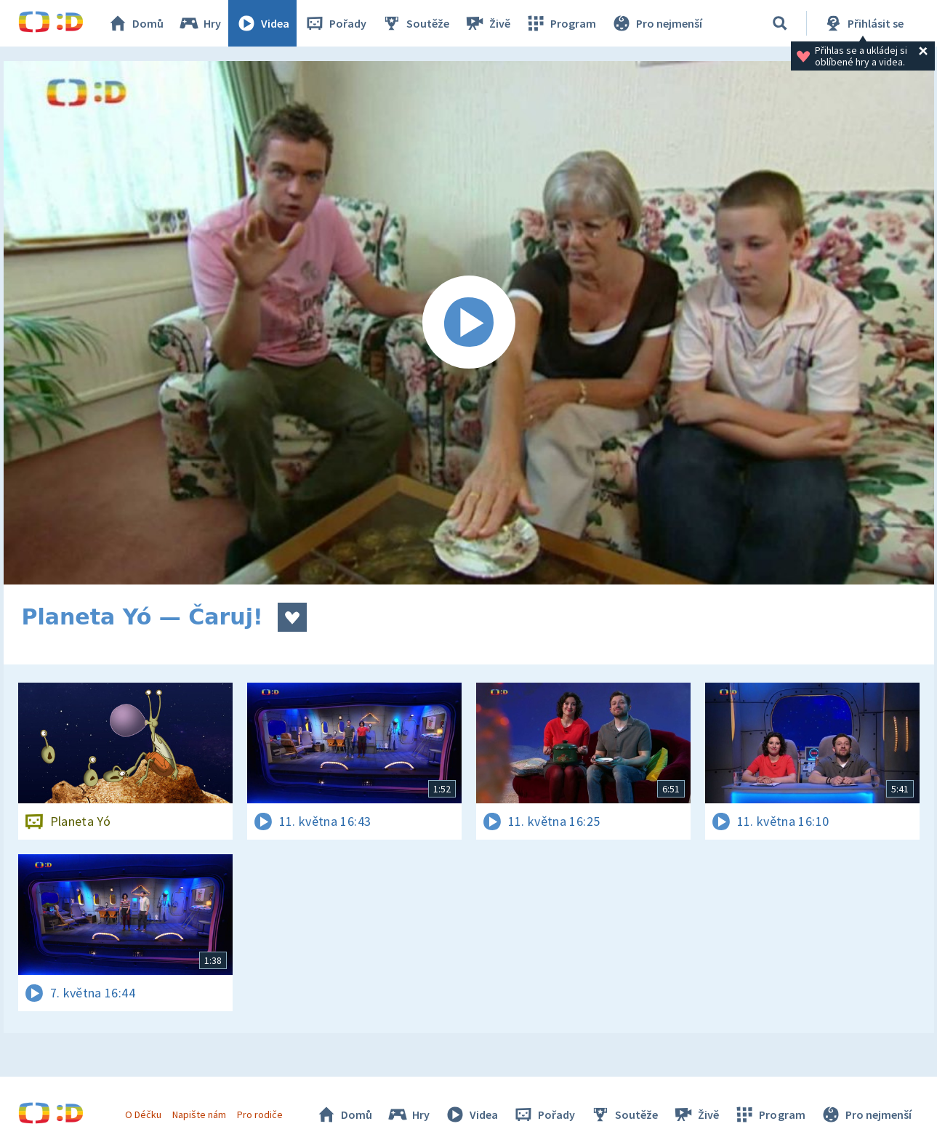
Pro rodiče (260, 1114)
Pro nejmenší (656, 23)
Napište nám (199, 1114)
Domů (135, 23)
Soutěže (415, 23)
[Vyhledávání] (780, 23)
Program (560, 23)
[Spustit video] (469, 322)
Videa (262, 23)
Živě (487, 23)
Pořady (335, 23)
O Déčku (143, 1114)
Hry (199, 23)
